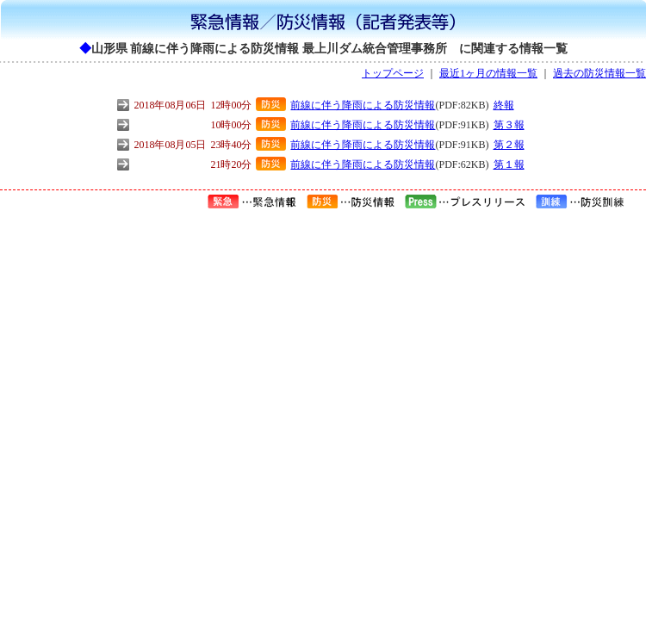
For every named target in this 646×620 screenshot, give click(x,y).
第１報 (509, 164)
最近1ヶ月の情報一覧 (488, 73)
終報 (504, 105)
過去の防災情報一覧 (599, 73)
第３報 (509, 125)
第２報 (509, 145)
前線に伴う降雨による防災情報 (362, 105)
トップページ (393, 73)
